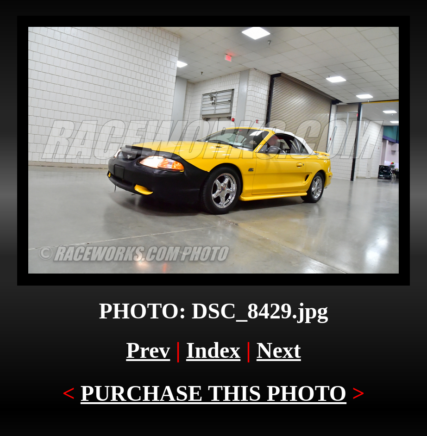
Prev (148, 350)
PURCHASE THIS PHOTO (213, 393)
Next (279, 350)
